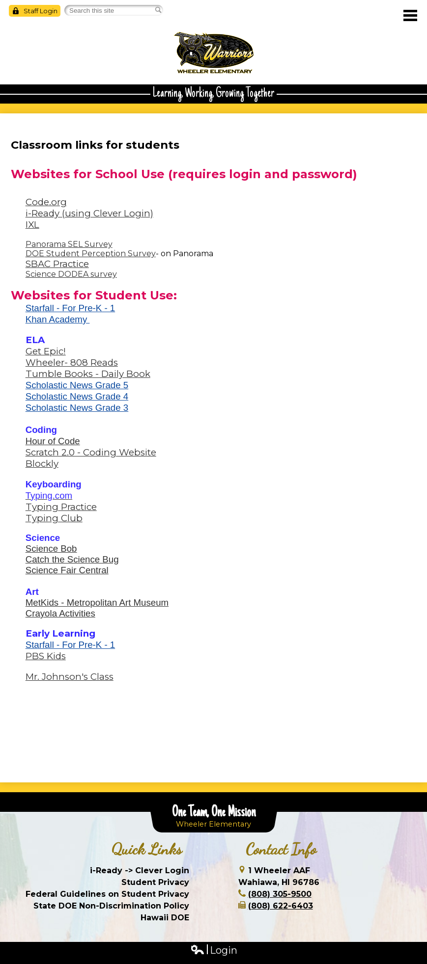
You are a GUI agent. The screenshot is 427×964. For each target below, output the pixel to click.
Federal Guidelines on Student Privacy (107, 894)
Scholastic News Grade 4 (77, 396)
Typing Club (54, 518)
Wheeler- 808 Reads (72, 362)
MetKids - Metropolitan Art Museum (97, 602)
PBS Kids (46, 656)
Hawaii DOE (165, 917)
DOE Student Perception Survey (91, 253)
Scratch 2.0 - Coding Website (91, 452)
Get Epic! (46, 351)
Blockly (42, 463)
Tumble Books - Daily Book (88, 373)
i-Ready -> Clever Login (139, 870)
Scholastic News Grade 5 (77, 385)
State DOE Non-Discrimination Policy (111, 905)
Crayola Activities (60, 613)
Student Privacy (155, 882)
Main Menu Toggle (410, 15)
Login (213, 950)
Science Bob (51, 548)
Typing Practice (61, 506)
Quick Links (147, 849)
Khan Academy (58, 319)
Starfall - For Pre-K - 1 (70, 308)
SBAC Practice (57, 263)
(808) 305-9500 (280, 894)
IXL (32, 224)
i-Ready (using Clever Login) (89, 213)
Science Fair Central (67, 570)
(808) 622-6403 (280, 905)
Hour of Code (53, 441)
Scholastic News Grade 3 (77, 407)
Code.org (46, 202)
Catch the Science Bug (72, 559)
